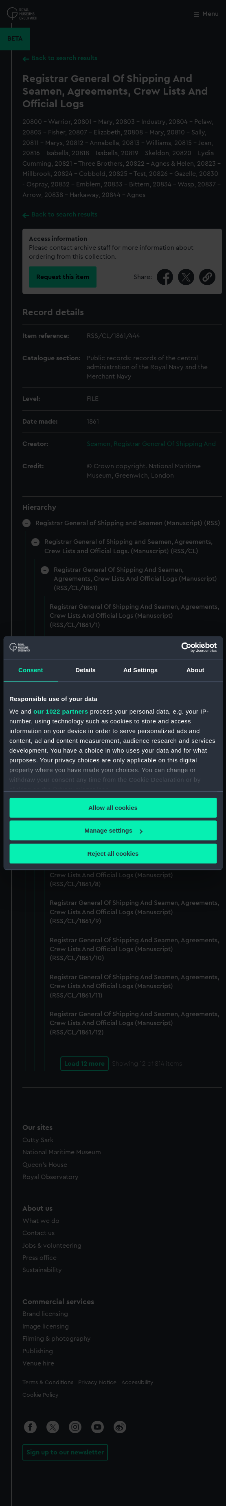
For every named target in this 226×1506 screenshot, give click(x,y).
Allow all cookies (113, 807)
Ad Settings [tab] (140, 669)
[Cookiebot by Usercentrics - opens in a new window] (181, 647)
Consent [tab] (30, 669)
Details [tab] (85, 669)
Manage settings (113, 830)
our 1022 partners (60, 711)
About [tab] (195, 669)
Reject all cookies (113, 853)
